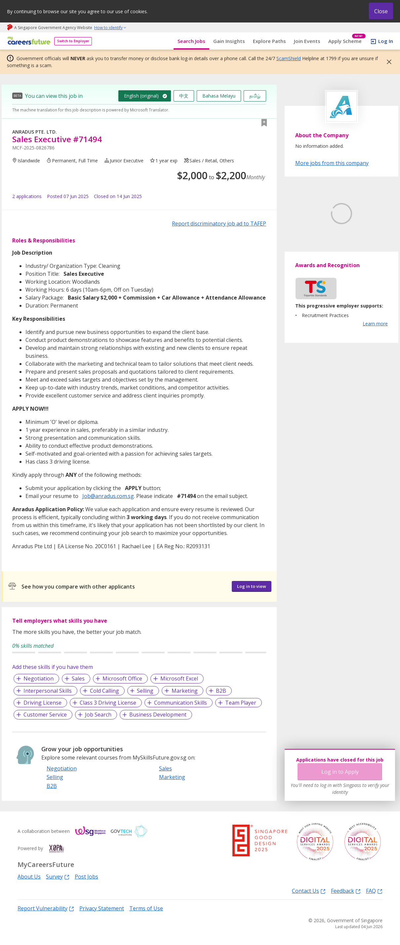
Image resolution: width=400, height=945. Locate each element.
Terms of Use (146, 908)
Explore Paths (269, 41)
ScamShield (288, 58)
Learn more (375, 354)
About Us (29, 877)
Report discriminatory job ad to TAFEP (219, 223)
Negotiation (38, 678)
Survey (57, 876)
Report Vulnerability (46, 908)
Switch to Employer (73, 41)
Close (381, 11)
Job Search (98, 714)
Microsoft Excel (179, 678)
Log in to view (251, 586)
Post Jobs (86, 877)
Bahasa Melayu (218, 96)
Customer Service (45, 714)
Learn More (313, 264)
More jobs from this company (332, 162)
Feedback (346, 890)
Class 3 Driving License (108, 702)
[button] (387, 62)
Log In (385, 41)
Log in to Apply (340, 771)
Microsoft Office (122, 678)
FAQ (374, 890)
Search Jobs (191, 41)
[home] (28, 41)
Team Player (240, 702)
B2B (221, 690)
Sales (78, 678)
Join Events (307, 41)
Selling (145, 690)
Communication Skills (180, 702)
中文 (183, 96)
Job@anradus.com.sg (108, 496)
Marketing (185, 690)
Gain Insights (229, 41)
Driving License (42, 702)
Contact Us (309, 890)
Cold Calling (104, 690)
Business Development (157, 714)
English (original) (141, 96)
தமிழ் (254, 96)
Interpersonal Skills (47, 690)
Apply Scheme (347, 41)
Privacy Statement (101, 908)
